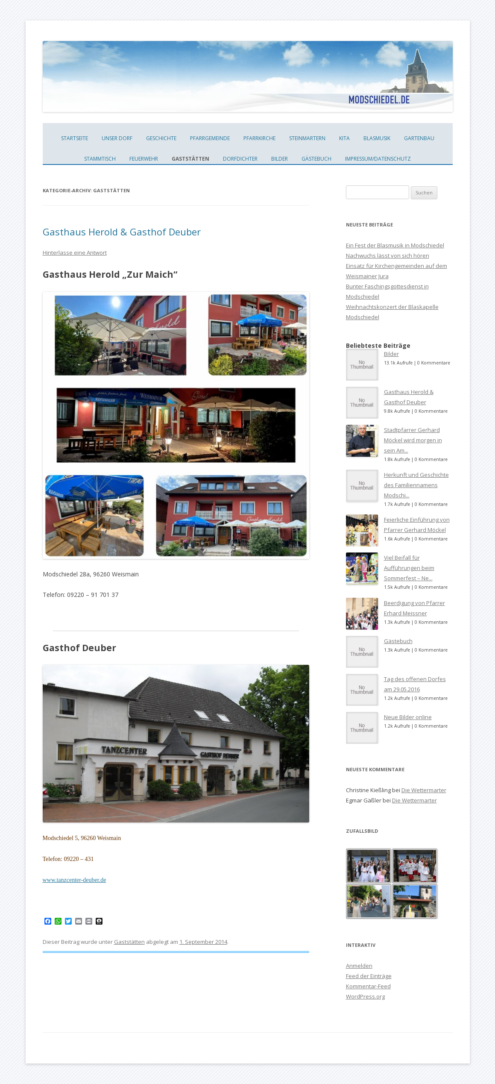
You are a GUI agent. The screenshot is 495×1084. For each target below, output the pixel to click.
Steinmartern (307, 138)
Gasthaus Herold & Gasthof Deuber (122, 231)
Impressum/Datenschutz (378, 158)
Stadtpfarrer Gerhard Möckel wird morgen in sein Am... (413, 440)
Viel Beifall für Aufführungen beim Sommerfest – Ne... (409, 568)
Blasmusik (376, 138)
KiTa (344, 138)
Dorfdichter (240, 158)
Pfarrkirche (259, 138)
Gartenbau (419, 138)
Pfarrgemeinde (210, 138)
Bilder (279, 158)
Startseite (74, 138)
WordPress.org (365, 996)
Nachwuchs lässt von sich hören (387, 255)
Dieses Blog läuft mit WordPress (81, 1048)
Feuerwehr (143, 158)
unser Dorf (117, 138)
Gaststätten (190, 158)
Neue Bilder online (408, 717)
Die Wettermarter (423, 790)
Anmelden (359, 965)
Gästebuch (316, 158)
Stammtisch (100, 158)
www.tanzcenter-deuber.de (74, 880)
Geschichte (161, 138)
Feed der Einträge (369, 976)
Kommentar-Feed (368, 986)
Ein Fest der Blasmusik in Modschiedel (395, 245)
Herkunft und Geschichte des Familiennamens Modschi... (416, 485)
